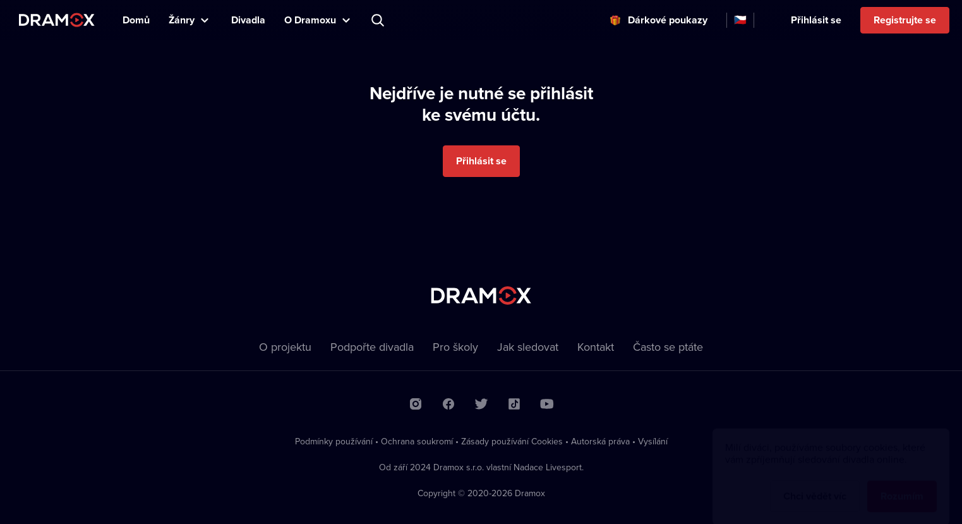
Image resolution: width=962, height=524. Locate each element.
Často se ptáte (668, 347)
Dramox (57, 20)
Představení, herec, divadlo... (379, 20)
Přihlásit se (816, 20)
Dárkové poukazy (667, 20)
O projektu (285, 347)
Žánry (182, 20)
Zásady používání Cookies (512, 441)
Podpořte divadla (372, 347)
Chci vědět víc (814, 484)
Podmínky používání (334, 441)
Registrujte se (905, 20)
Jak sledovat (527, 347)
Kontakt (595, 347)
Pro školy (455, 347)
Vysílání (653, 441)
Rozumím (902, 484)
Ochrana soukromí (417, 441)
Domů (136, 20)
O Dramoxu (310, 20)
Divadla (248, 20)
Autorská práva (600, 441)
